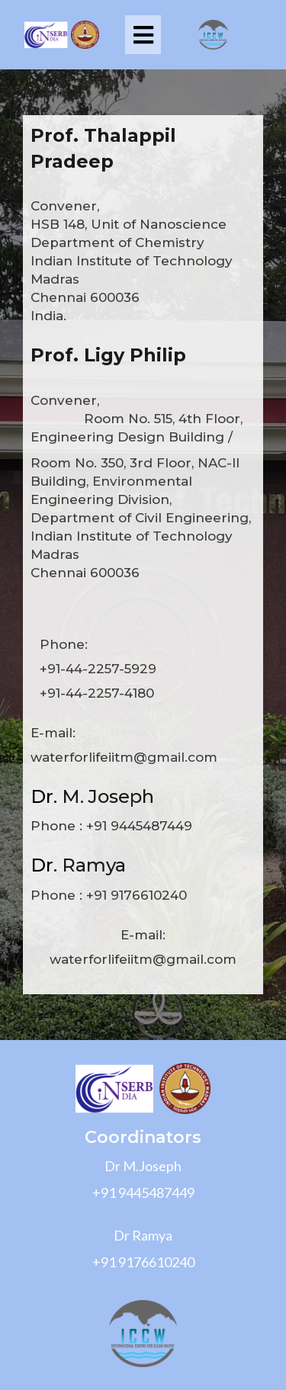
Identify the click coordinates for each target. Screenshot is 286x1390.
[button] (143, 34)
